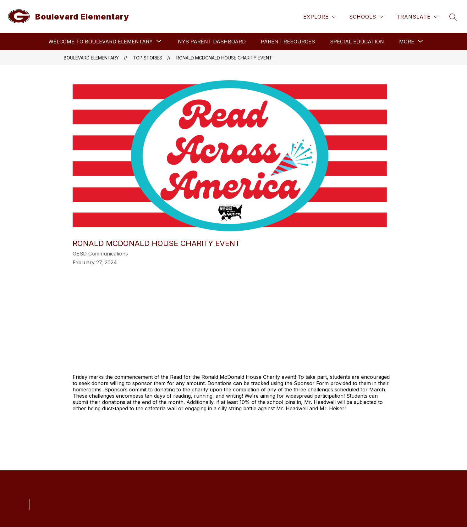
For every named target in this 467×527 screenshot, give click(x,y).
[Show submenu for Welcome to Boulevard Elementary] (100, 41)
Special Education (357, 41)
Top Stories (147, 57)
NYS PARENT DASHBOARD (212, 41)
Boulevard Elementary (91, 57)
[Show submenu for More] (406, 41)
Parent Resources (288, 41)
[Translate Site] (417, 17)
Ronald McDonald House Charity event (224, 57)
